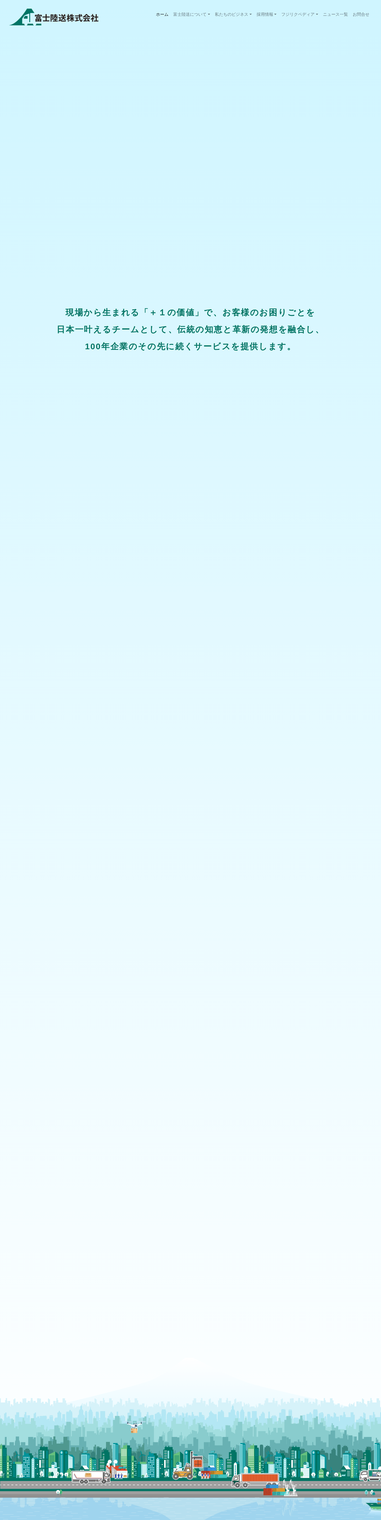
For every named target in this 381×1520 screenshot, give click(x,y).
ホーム (163, 14)
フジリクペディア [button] (298, 14)
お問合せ (361, 14)
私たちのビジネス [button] (231, 14)
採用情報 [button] (265, 14)
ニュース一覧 (335, 14)
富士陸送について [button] (190, 14)
